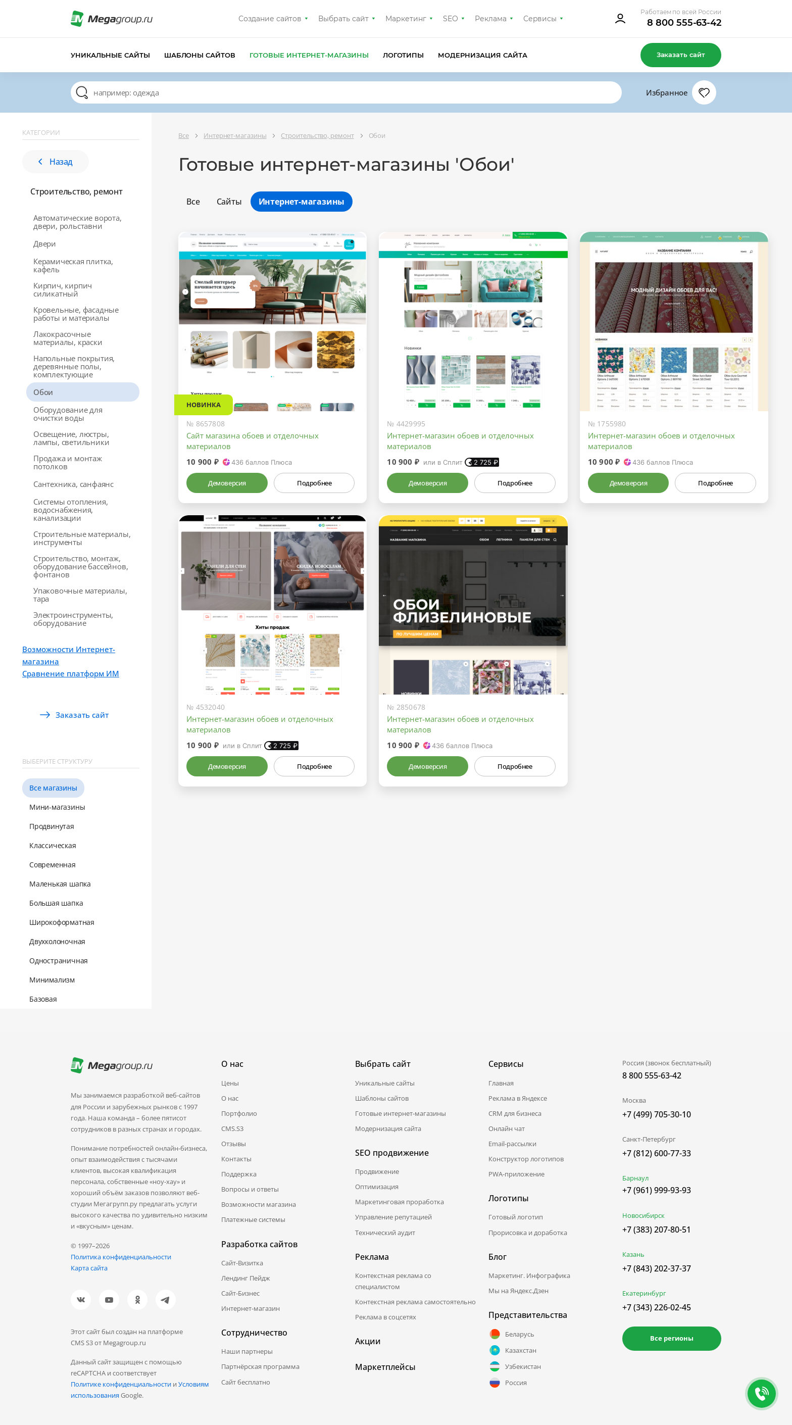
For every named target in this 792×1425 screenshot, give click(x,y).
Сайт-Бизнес (240, 1293)
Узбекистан (514, 1366)
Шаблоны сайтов (200, 55)
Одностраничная (58, 960)
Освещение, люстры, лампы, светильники (71, 438)
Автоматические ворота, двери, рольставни (77, 222)
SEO (450, 18)
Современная (52, 864)
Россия (507, 1383)
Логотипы (403, 55)
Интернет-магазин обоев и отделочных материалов (460, 440)
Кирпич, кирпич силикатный (62, 289)
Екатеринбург (644, 1293)
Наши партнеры (247, 1351)
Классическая (52, 845)
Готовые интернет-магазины (309, 55)
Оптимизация (377, 1186)
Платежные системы (253, 1219)
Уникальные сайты (110, 55)
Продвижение (377, 1171)
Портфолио (239, 1113)
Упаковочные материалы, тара (80, 594)
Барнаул (635, 1178)
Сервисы (540, 18)
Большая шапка (56, 903)
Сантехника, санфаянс (73, 484)
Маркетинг (405, 18)
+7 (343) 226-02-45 (656, 1307)
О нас (229, 1098)
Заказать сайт (681, 55)
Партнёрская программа (260, 1366)
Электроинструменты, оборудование (73, 619)
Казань (633, 1254)
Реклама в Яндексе (517, 1098)
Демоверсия (227, 482)
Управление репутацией (393, 1216)
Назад (55, 161)
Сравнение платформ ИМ (70, 673)
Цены (230, 1083)
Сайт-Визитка (242, 1262)
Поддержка (239, 1173)
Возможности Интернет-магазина (68, 655)
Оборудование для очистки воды (68, 414)
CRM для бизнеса (514, 1113)
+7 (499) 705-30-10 (656, 1114)
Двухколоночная (57, 941)
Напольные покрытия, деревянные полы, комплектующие (74, 366)
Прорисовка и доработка (527, 1232)
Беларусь (511, 1334)
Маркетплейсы (385, 1366)
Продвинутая (51, 826)
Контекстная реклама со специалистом (393, 1281)
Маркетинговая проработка (399, 1201)
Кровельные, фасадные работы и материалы (76, 314)
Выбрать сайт (343, 18)
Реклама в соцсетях (385, 1316)
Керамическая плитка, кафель (73, 265)
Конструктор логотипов (526, 1158)
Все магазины (53, 788)
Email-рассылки (512, 1143)
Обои (43, 392)
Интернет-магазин (250, 1308)
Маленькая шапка (60, 884)
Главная (501, 1083)
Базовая (43, 999)
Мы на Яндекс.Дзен (518, 1290)
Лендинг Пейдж (245, 1278)
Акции (368, 1341)
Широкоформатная (61, 922)
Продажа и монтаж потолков (67, 462)
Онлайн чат (506, 1128)
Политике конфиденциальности (121, 1384)
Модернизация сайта (482, 55)
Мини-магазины (57, 807)
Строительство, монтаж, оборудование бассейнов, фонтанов (80, 566)
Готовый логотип (515, 1216)
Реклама (491, 18)
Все (193, 201)
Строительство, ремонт (76, 191)
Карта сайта (89, 1267)
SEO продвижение (392, 1152)
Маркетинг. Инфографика (529, 1275)
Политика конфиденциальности (121, 1256)
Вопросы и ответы (250, 1189)
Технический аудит (385, 1232)
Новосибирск (643, 1215)
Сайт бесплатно (245, 1382)
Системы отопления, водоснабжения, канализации (70, 510)
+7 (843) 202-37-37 (656, 1268)
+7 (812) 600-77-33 (656, 1153)
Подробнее (314, 482)
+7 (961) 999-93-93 (656, 1190)
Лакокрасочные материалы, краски (68, 338)
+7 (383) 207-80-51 (656, 1229)
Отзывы (233, 1143)
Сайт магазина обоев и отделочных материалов (252, 440)
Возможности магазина (258, 1204)
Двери (44, 243)
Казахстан (512, 1350)
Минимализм (52, 980)
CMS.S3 (232, 1128)
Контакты (236, 1158)
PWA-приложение (516, 1173)
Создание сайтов (270, 18)
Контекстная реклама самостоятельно (415, 1301)
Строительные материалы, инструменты (81, 538)
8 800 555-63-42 (684, 22)
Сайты (229, 201)
